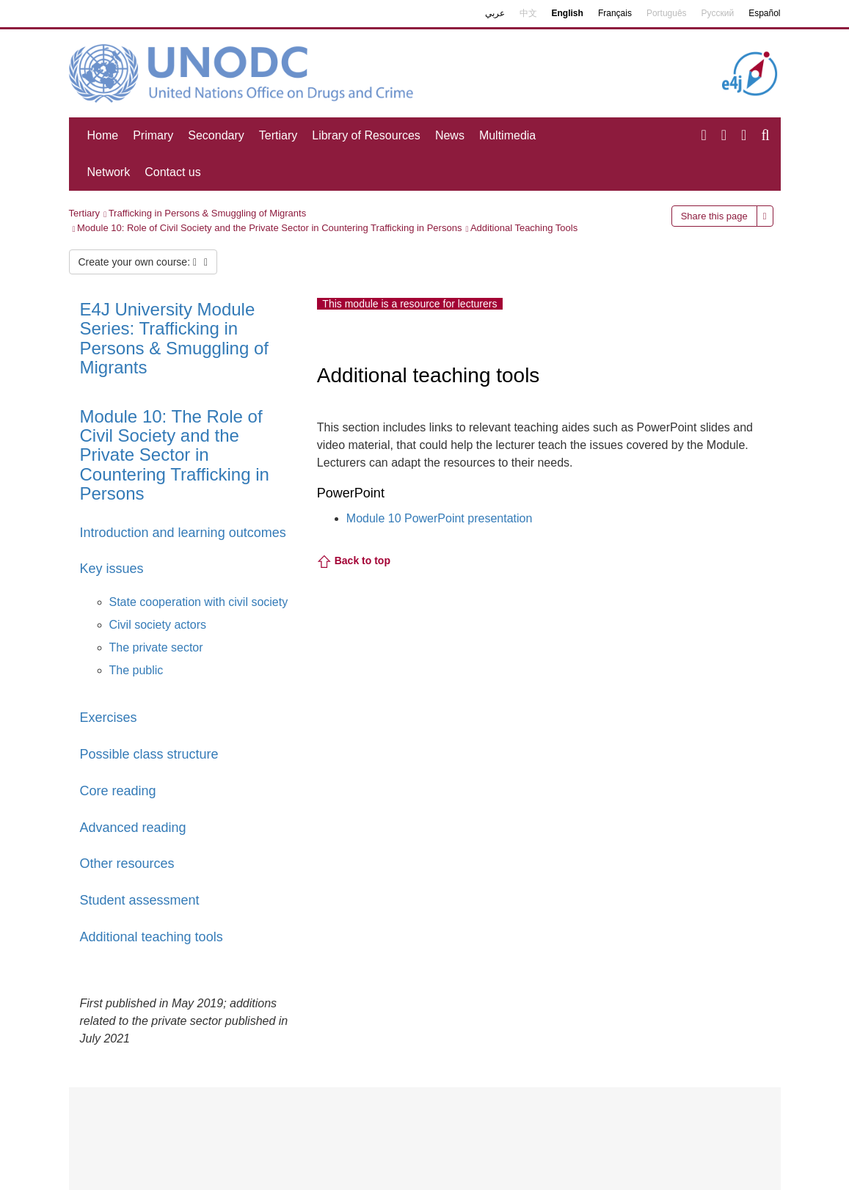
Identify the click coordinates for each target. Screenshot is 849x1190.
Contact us (172, 172)
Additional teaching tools (151, 937)
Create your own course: (143, 262)
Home (103, 135)
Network (109, 172)
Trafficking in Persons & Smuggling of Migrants (208, 213)
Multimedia (507, 135)
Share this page (714, 216)
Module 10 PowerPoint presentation (439, 518)
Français (615, 13)
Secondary (216, 135)
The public (136, 670)
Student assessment (140, 900)
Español (764, 13)
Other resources (127, 863)
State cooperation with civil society (198, 602)
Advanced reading (133, 827)
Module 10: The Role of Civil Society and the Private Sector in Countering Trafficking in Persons (174, 455)
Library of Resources (366, 135)
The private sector (156, 647)
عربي (495, 13)
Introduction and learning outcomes (183, 532)
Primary (153, 135)
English (567, 13)
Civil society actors (157, 624)
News (449, 135)
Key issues (112, 568)
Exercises (108, 717)
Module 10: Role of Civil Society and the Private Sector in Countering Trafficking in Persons (269, 227)
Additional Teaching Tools (523, 227)
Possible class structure (149, 754)
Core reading (118, 791)
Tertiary (278, 135)
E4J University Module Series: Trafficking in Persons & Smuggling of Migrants (174, 338)
